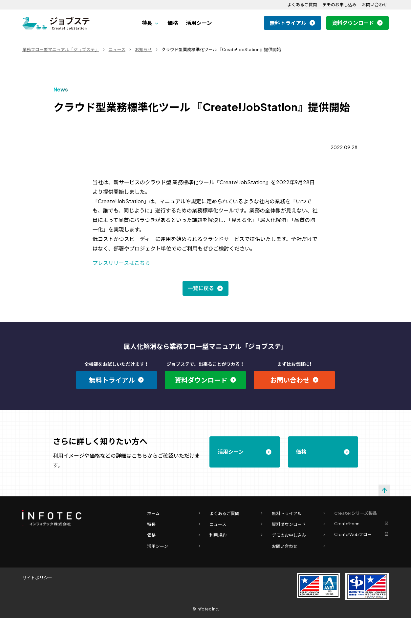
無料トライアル (288, 22)
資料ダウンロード (353, 22)
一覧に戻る (201, 288)
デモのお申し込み (339, 5)
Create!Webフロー (361, 534)
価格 (172, 22)
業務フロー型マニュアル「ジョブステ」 (60, 49)
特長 (147, 22)
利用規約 (236, 535)
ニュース (117, 49)
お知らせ (143, 49)
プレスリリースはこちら (121, 262)
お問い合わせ (374, 5)
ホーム (174, 513)
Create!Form (361, 524)
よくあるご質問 (302, 5)
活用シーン (199, 22)
